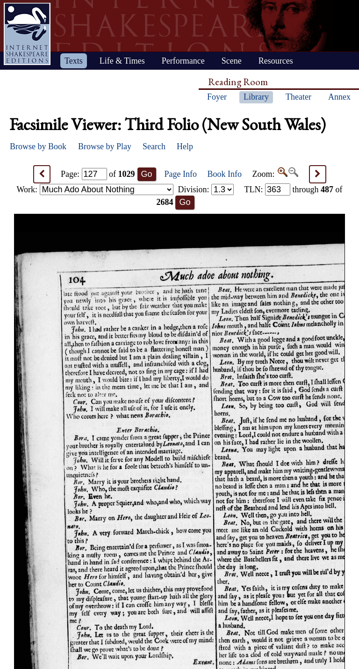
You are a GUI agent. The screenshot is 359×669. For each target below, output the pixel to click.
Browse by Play (104, 146)
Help (185, 146)
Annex (339, 97)
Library (256, 97)
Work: (95, 189)
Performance (183, 60)
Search (154, 146)
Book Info (225, 174)
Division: (206, 189)
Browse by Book (38, 146)
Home (27, 34)
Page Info (181, 174)
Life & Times (122, 60)
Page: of (98, 174)
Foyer (217, 97)
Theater (298, 97)
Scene (232, 60)
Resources (275, 60)
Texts (74, 60)
